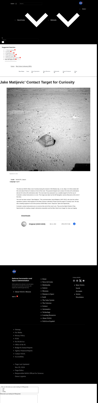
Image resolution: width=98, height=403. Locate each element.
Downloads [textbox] (25, 216)
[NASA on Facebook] (74, 280)
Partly (4, 391)
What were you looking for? (10, 393)
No (3, 390)
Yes (3, 388)
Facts (28, 71)
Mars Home (21, 71)
